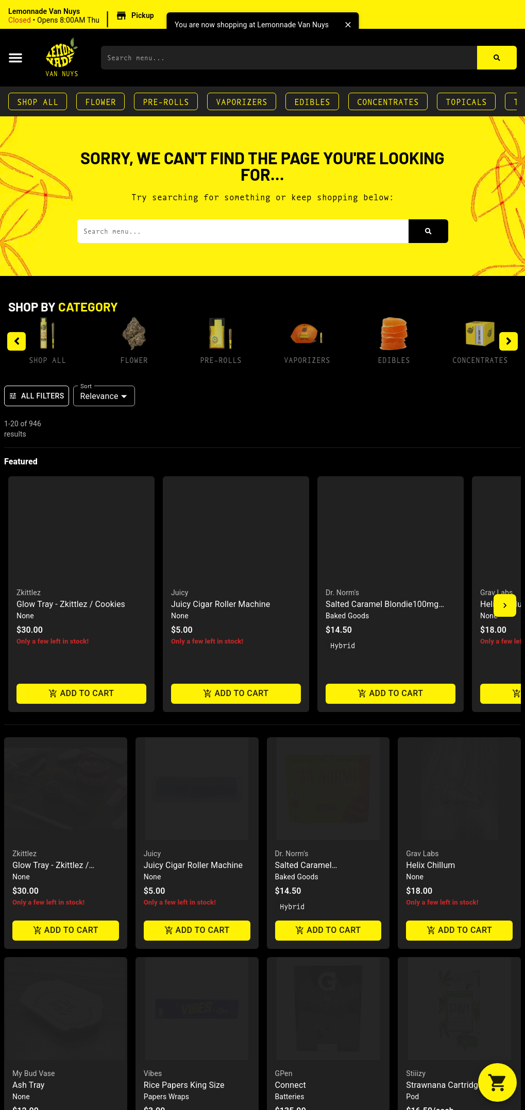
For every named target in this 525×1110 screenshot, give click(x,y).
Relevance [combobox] (99, 396)
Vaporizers (241, 101)
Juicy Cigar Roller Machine (193, 588)
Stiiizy (416, 796)
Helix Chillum (430, 588)
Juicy (152, 576)
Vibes (153, 796)
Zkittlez (24, 576)
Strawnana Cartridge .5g (451, 807)
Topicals (466, 101)
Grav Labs (422, 576)
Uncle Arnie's (296, 1040)
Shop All (37, 101)
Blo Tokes (424, 1051)
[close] (347, 24)
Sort (86, 385)
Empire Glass (165, 1040)
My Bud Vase (33, 796)
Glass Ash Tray (39, 1051)
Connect (290, 807)
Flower (100, 101)
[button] (82, 16)
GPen (284, 796)
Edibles (312, 101)
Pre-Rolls (166, 101)
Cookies (25, 1040)
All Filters (37, 396)
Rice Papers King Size (184, 807)
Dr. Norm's (292, 576)
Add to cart (65, 653)
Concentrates (388, 101)
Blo (411, 1040)
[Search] (497, 58)
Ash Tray (28, 807)
